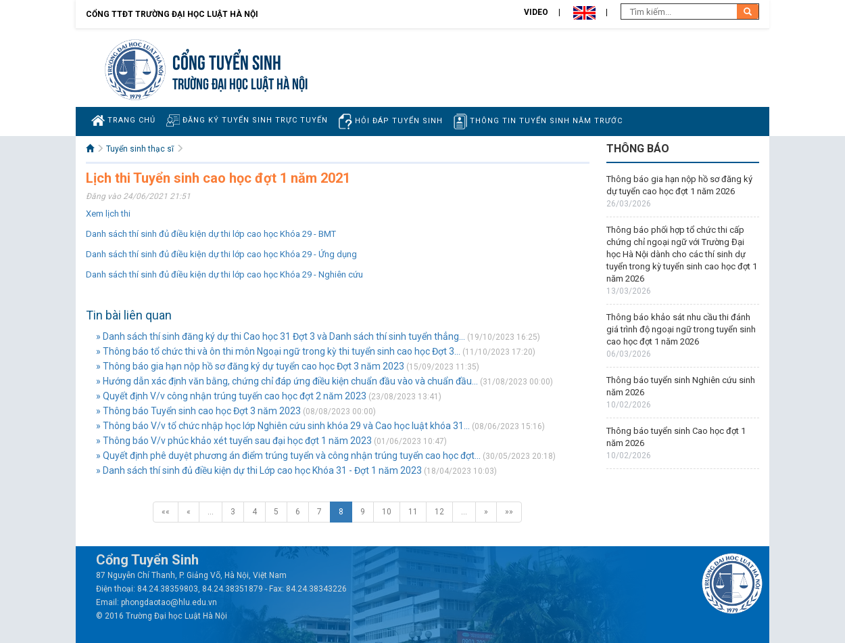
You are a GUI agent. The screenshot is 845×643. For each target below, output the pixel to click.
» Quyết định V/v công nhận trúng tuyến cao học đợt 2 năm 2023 (231, 396)
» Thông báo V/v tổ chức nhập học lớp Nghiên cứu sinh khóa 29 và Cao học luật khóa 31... (283, 425)
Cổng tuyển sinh (226, 60)
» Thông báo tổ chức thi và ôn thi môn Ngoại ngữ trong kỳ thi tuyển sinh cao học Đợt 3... (278, 351)
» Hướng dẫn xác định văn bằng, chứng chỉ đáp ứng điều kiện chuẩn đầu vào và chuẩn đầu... (287, 381)
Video (536, 12)
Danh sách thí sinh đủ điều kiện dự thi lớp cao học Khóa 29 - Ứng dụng (221, 254)
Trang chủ (123, 120)
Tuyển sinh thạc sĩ (140, 149)
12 (439, 511)
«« (166, 511)
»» (509, 511)
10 (386, 511)
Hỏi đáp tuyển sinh (391, 121)
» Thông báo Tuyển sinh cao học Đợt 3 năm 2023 (198, 410)
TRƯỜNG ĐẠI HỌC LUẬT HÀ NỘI (240, 82)
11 (413, 511)
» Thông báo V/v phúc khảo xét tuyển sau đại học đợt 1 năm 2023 (234, 440)
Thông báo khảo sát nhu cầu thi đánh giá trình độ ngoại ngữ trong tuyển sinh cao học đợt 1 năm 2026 (681, 329)
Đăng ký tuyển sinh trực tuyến (247, 120)
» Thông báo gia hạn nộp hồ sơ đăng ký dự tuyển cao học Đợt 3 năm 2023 (250, 366)
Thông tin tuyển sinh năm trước (538, 121)
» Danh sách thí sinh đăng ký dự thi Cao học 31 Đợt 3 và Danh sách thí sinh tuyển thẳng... (280, 336)
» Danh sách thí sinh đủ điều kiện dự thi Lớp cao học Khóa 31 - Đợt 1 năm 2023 (259, 470)
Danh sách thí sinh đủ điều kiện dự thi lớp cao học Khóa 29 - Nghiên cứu (224, 274)
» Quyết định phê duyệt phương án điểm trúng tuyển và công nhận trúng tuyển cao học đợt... (288, 455)
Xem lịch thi (108, 213)
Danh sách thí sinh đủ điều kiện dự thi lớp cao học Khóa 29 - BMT (211, 234)
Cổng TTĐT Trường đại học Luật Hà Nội (172, 14)
